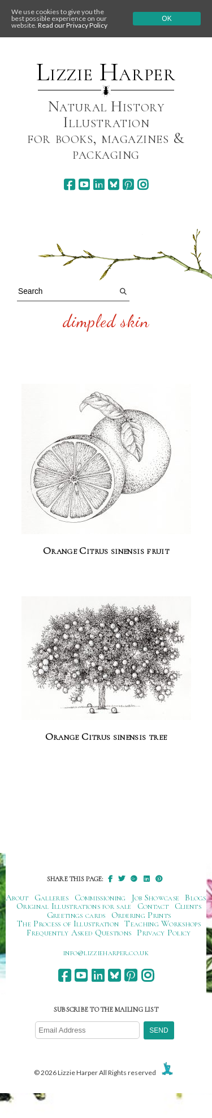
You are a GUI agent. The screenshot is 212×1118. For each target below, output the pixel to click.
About (17, 897)
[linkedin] (98, 184)
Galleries (51, 897)
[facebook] (69, 184)
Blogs (195, 897)
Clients (188, 906)
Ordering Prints (141, 915)
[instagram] (142, 184)
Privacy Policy (164, 933)
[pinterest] (128, 184)
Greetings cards (76, 915)
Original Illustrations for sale (74, 906)
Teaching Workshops (162, 923)
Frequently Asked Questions (79, 933)
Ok (166, 19)
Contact (153, 906)
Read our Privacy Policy (72, 25)
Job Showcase (156, 897)
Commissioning (100, 897)
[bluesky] (113, 184)
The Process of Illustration (68, 923)
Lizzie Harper (106, 72)
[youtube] (84, 184)
